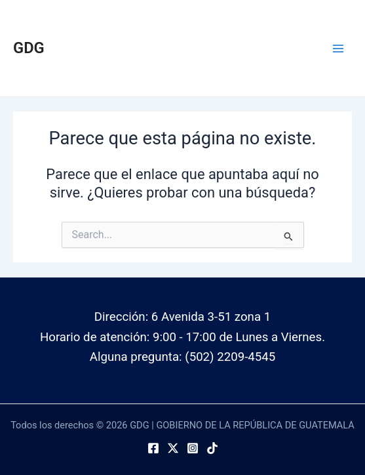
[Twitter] (173, 448)
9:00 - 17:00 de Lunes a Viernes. (239, 337)
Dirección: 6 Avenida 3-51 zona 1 (182, 317)
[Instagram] (193, 448)
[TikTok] (212, 448)
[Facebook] (153, 448)
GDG (29, 48)
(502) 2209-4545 (230, 357)
